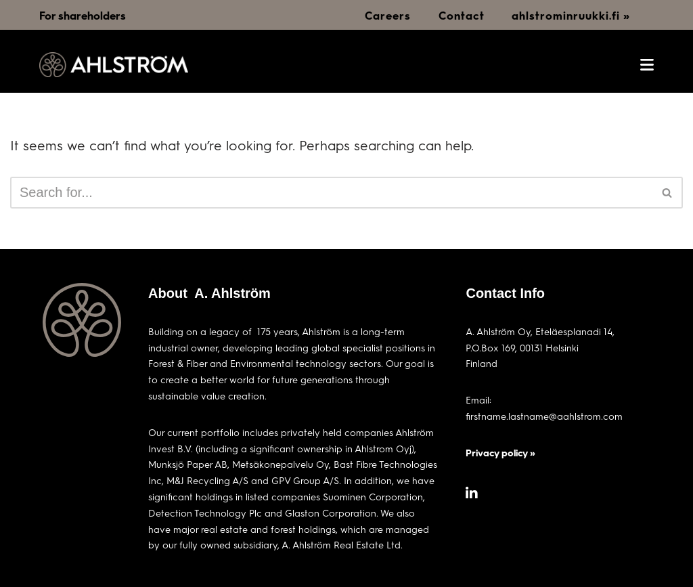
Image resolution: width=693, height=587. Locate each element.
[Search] (331, 193)
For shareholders (82, 15)
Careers (388, 15)
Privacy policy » (500, 452)
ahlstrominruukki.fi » (571, 15)
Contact (462, 15)
